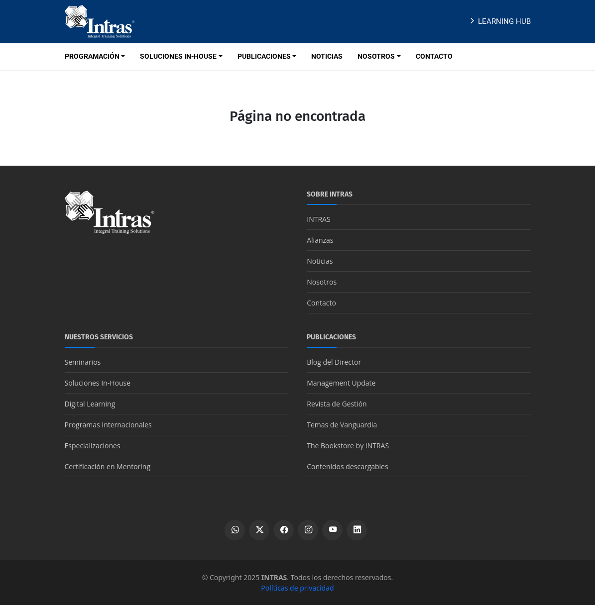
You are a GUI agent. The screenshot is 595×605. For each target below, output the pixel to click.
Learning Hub (499, 21)
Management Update (341, 383)
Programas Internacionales (108, 424)
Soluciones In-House (98, 383)
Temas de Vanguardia (342, 424)
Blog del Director (334, 362)
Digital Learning (90, 403)
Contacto (321, 302)
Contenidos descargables (347, 466)
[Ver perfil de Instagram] (308, 530)
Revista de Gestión (336, 403)
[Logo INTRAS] (99, 21)
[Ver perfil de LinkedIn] (357, 530)
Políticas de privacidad (297, 588)
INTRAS (318, 219)
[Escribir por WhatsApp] (235, 530)
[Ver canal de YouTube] (332, 530)
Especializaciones (92, 445)
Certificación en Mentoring (108, 466)
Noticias (320, 261)
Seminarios (83, 362)
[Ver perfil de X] (259, 530)
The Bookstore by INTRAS (348, 445)
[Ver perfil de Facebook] (283, 530)
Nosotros (322, 282)
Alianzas (320, 240)
